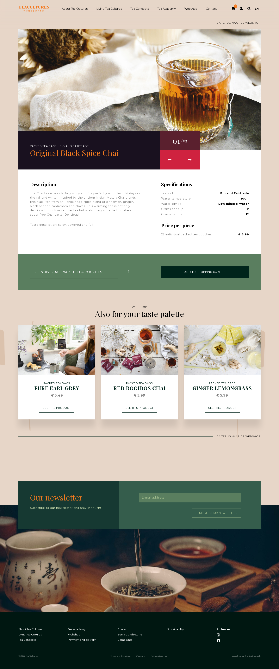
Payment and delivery (82, 639)
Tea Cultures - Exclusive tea (33, 9)
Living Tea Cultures (109, 8)
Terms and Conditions (121, 656)
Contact (211, 8)
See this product (57, 407)
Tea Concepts (139, 8)
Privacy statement (159, 656)
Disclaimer (141, 656)
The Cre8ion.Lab (253, 656)
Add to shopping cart (205, 271)
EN (257, 8)
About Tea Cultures (75, 8)
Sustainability (175, 629)
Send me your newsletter (216, 512)
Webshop (190, 8)
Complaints (125, 639)
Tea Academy (166, 8)
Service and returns (130, 634)
